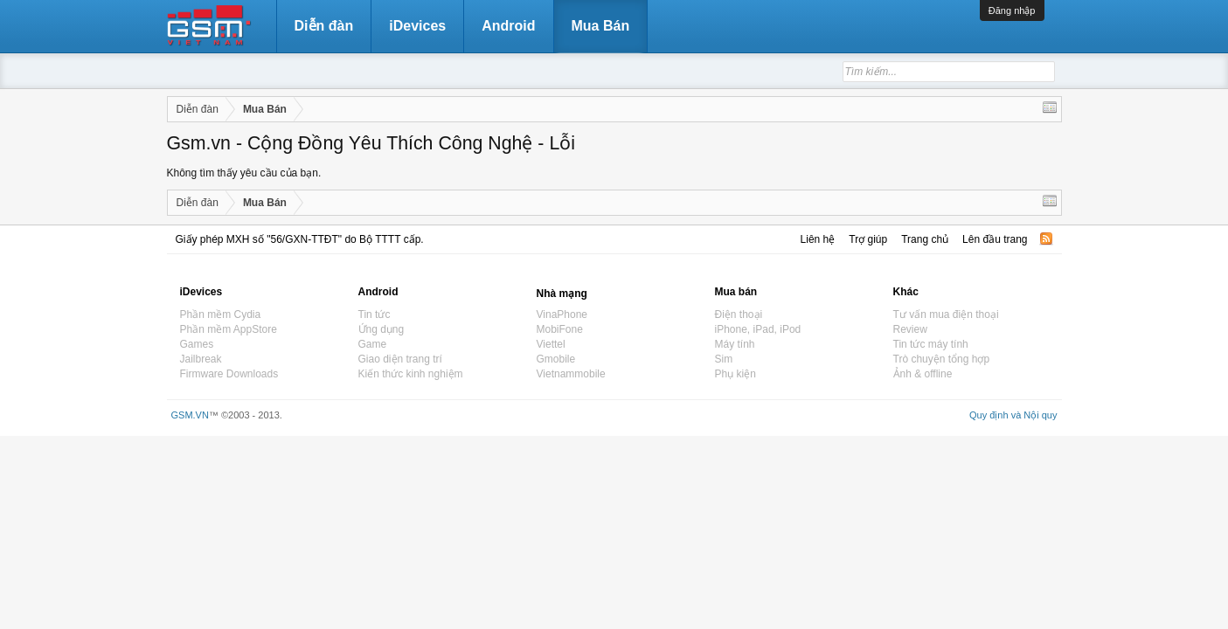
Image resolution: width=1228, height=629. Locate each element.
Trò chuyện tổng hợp (941, 359)
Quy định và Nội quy (1013, 415)
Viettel (551, 344)
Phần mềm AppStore (228, 329)
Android (508, 25)
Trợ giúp (868, 239)
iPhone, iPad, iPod (758, 329)
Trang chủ (924, 239)
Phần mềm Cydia (220, 314)
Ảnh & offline (923, 374)
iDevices (417, 25)
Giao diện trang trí (400, 359)
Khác (906, 292)
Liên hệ (818, 239)
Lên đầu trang (994, 239)
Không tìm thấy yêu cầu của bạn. (244, 173)
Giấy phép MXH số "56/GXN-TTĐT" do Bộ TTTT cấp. (300, 239)
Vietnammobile (571, 374)
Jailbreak (201, 359)
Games (197, 344)
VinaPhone (562, 314)
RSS (1046, 238)
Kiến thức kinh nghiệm (410, 374)
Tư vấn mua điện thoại (946, 314)
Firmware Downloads (229, 374)
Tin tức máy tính (930, 344)
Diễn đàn (324, 25)
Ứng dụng (381, 329)
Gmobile (556, 359)
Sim (724, 359)
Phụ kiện (735, 374)
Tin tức (374, 314)
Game (372, 344)
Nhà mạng (562, 293)
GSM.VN (190, 415)
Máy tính (735, 344)
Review (910, 329)
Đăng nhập (1012, 10)
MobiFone (560, 329)
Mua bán (736, 292)
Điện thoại (739, 314)
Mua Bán (601, 25)
